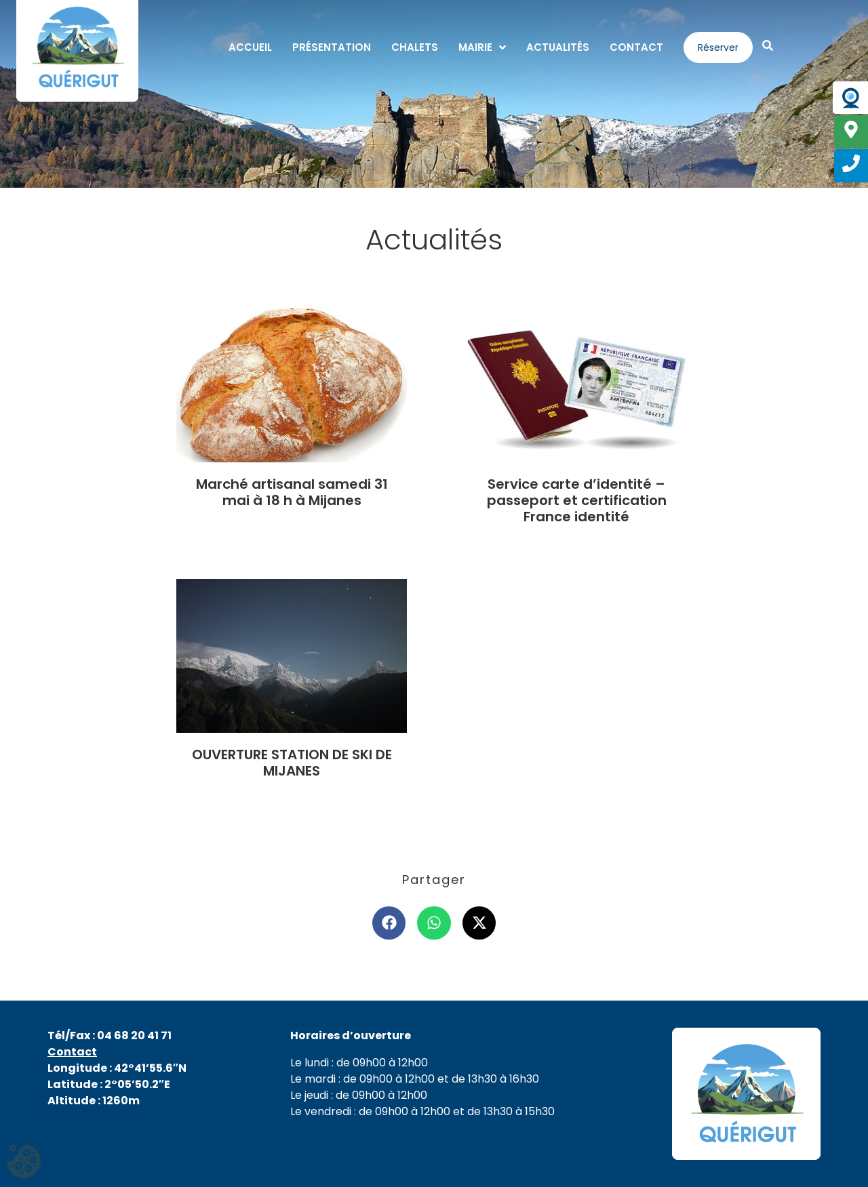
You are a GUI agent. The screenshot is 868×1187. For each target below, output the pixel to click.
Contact (72, 1052)
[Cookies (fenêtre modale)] (23, 1163)
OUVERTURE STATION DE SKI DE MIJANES (292, 762)
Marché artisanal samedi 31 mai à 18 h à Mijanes (292, 492)
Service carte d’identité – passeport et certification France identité (577, 500)
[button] (389, 923)
